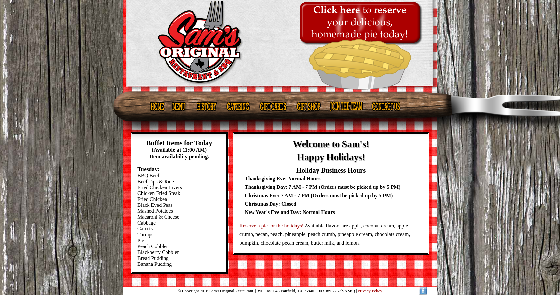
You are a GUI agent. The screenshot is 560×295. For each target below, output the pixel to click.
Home (157, 106)
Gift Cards (273, 106)
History (205, 106)
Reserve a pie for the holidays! (271, 225)
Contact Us (386, 106)
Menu (178, 106)
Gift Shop (308, 106)
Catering (238, 106)
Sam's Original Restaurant (280, 45)
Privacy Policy (370, 291)
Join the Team (346, 106)
